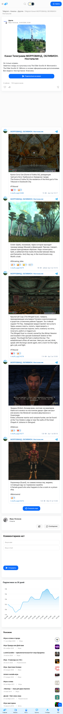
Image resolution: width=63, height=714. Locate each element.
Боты (26, 710)
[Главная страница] (6, 4)
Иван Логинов (15, 519)
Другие (20, 11)
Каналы (13, 11)
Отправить (11, 568)
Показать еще (31, 508)
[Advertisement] (31, 109)
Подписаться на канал (31, 76)
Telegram (5, 11)
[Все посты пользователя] (39, 526)
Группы (37, 710)
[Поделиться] (10, 87)
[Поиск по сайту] (25, 4)
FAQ (58, 710)
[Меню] (2, 4)
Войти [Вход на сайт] (56, 4)
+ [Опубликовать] (58, 704)
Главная (4, 710)
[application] (31, 604)
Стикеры (47, 710)
